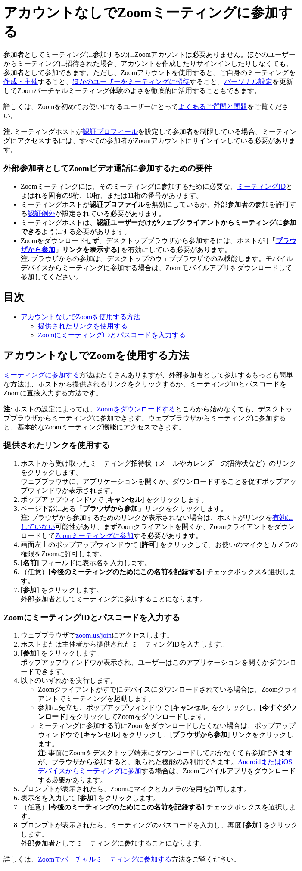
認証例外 (41, 213)
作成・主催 (20, 81)
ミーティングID (261, 186)
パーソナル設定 (248, 81)
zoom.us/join (94, 635)
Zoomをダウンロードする (136, 409)
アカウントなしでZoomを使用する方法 (80, 316)
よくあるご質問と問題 (212, 106)
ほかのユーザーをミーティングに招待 (131, 81)
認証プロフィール (110, 131)
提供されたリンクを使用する (83, 326)
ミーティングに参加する (41, 375)
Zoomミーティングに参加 (94, 535)
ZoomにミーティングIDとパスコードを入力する (112, 335)
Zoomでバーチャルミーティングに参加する (104, 859)
